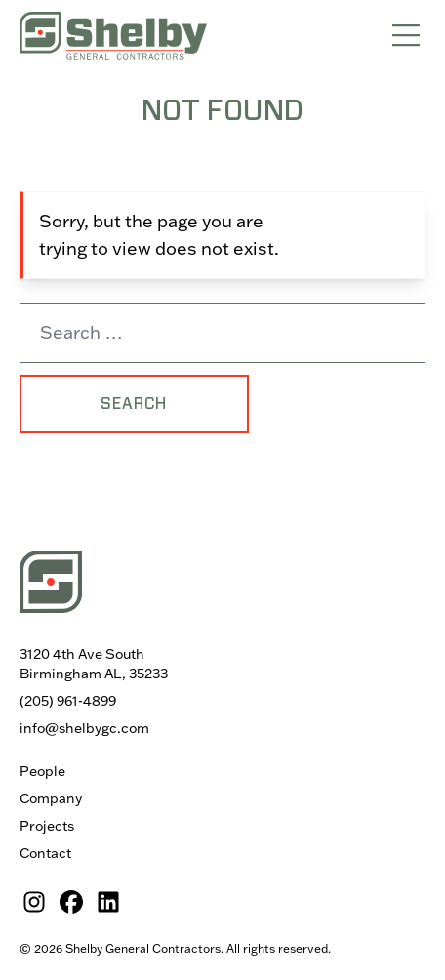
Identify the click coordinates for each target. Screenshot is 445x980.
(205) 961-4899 (68, 701)
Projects (47, 826)
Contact (45, 853)
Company (51, 798)
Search (134, 404)
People (42, 771)
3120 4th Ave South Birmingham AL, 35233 (94, 663)
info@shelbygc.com (84, 728)
